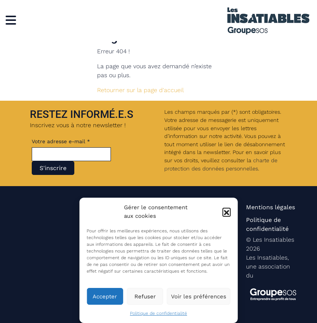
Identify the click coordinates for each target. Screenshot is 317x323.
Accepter (105, 296)
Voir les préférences (198, 296)
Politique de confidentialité (158, 313)
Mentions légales (270, 207)
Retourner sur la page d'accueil (140, 90)
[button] (226, 212)
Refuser (145, 296)
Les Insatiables (273, 239)
